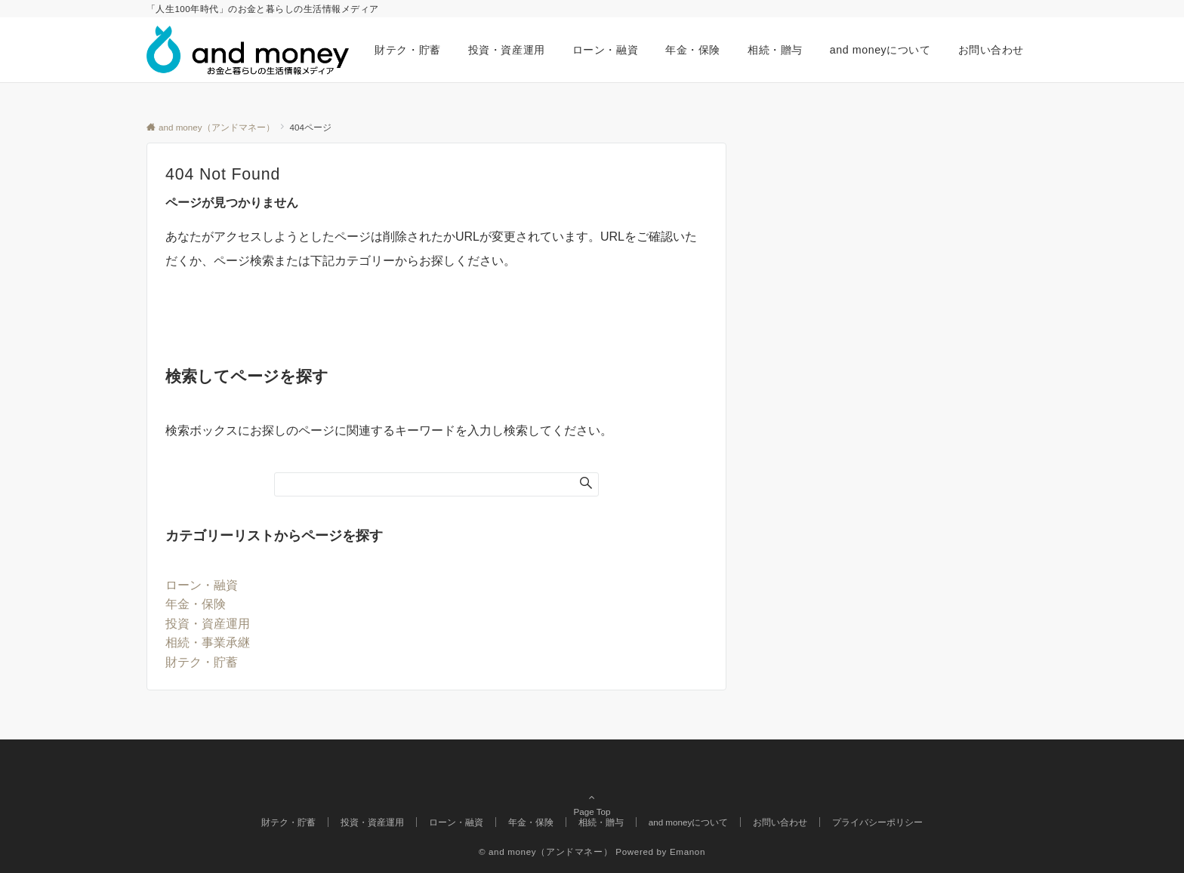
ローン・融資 (201, 585)
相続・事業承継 (207, 642)
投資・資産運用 (207, 623)
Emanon (687, 851)
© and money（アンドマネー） (545, 851)
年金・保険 (195, 604)
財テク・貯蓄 (201, 662)
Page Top (592, 790)
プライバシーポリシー (877, 822)
